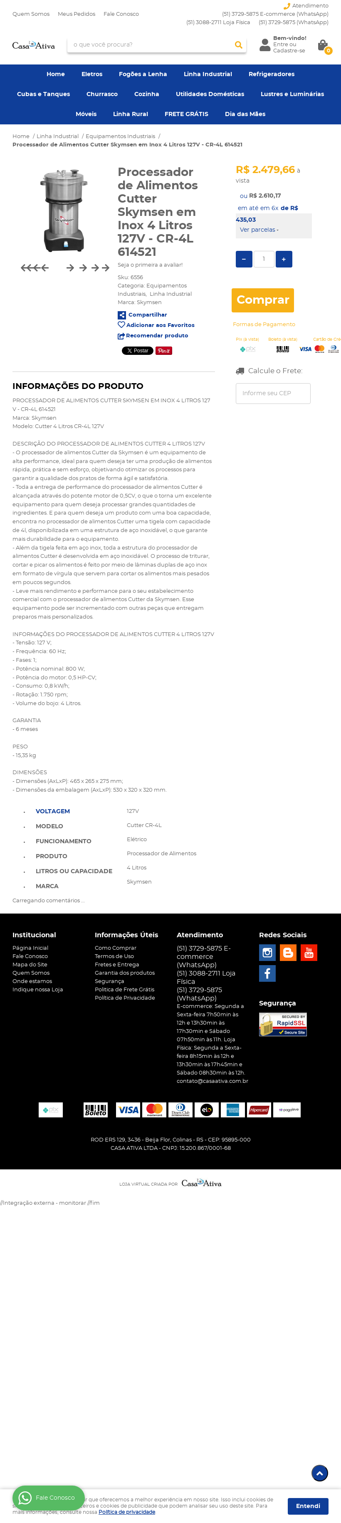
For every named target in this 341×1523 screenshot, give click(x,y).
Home (56, 74)
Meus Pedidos (76, 14)
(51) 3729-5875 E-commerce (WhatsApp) (275, 14)
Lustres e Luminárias (292, 94)
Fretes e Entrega (117, 965)
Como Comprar (115, 948)
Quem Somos (30, 14)
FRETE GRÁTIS (186, 114)
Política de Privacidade (125, 998)
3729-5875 (294, 22)
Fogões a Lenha (143, 74)
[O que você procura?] (238, 44)
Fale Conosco (121, 14)
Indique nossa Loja (37, 990)
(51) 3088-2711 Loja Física (218, 22)
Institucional (34, 935)
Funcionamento (63, 841)
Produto (51, 856)
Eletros (92, 74)
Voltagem (53, 812)
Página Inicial (30, 948)
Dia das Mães (245, 114)
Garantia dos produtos (125, 973)
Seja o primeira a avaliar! (150, 265)
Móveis (86, 114)
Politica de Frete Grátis (124, 990)
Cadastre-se (289, 51)
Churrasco (102, 94)
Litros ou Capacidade (74, 871)
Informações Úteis (126, 935)
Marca (47, 886)
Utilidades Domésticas (210, 94)
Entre (280, 44)
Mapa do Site (29, 965)
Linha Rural (130, 114)
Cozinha (146, 94)
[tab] (74, 810)
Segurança (109, 981)
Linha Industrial (208, 74)
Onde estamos (32, 981)
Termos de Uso (114, 956)
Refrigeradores (271, 74)
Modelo (49, 827)
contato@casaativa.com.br (212, 1081)
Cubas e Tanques (43, 94)
